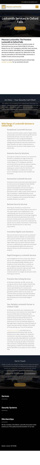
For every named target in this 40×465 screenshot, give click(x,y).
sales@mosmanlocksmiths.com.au (29, 2)
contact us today (6, 62)
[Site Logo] (11, 7)
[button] (36, 7)
